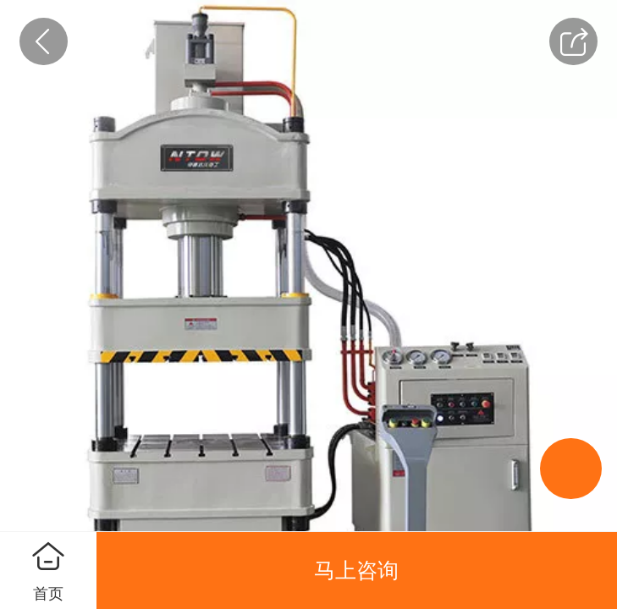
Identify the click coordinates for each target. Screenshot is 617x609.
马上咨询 (356, 570)
